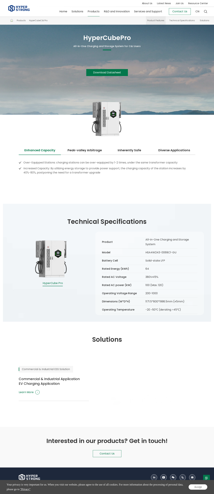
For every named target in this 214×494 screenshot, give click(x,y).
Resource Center (198, 3)
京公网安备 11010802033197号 (115, 489)
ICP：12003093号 (88, 489)
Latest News (164, 3)
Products (93, 11)
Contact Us (150, 489)
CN (197, 11)
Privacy (175, 489)
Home (63, 11)
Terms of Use (188, 489)
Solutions (77, 11)
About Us (147, 3)
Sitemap (163, 489)
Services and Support (148, 11)
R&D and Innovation (117, 11)
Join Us (180, 3)
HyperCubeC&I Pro (38, 20)
